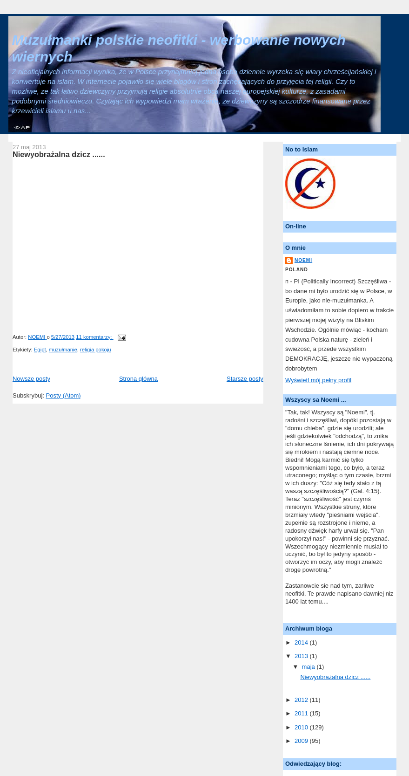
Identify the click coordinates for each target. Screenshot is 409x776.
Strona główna (138, 378)
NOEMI (303, 260)
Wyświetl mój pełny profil (318, 380)
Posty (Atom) (63, 395)
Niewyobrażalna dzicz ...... (59, 154)
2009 (302, 740)
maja (309, 666)
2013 (302, 655)
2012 (302, 699)
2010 (302, 727)
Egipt (40, 349)
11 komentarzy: (94, 337)
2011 (302, 713)
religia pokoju (95, 349)
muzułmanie (63, 349)
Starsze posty (245, 378)
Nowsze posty (31, 378)
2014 (302, 642)
